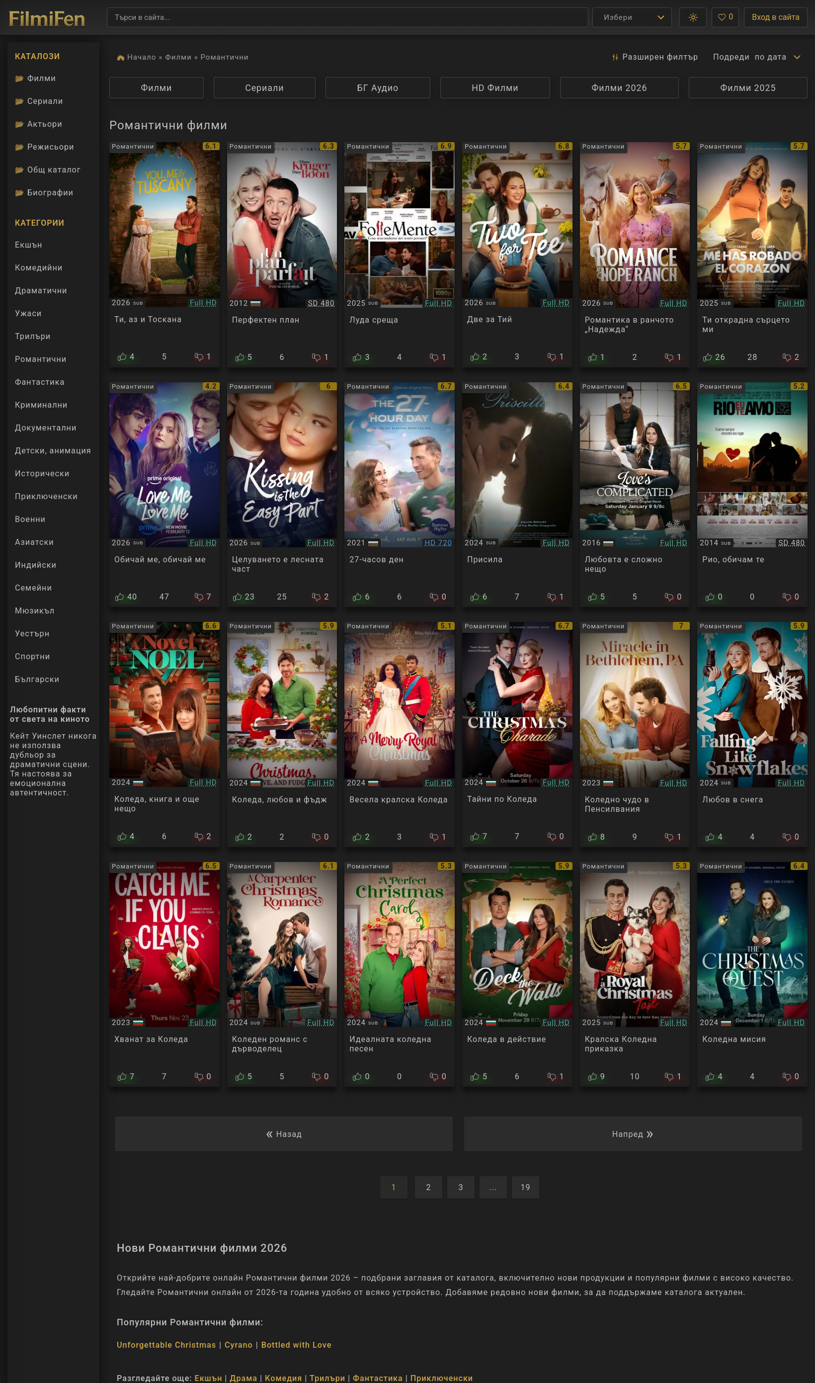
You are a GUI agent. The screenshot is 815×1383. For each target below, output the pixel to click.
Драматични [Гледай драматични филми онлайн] (41, 290)
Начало (141, 57)
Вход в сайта (776, 17)
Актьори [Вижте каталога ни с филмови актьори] (39, 124)
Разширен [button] (654, 57)
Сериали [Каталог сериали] (39, 101)
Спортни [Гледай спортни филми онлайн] (32, 656)
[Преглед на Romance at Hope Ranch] (635, 254)
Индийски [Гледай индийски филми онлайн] (36, 565)
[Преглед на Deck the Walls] (517, 974)
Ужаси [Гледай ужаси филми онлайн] (28, 313)
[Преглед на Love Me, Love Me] (164, 494)
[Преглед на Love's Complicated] (635, 494)
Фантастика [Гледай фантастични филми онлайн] (40, 382)
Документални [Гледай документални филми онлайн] (46, 427)
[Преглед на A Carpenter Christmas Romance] (282, 974)
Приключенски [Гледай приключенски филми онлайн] (46, 496)
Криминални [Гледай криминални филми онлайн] (41, 405)
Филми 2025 (748, 88)
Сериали (264, 88)
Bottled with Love (296, 1345)
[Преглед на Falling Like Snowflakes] (752, 734)
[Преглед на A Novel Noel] (164, 734)
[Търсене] (347, 17)
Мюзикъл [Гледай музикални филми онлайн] (35, 610)
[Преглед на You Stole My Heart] (752, 254)
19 (525, 1187)
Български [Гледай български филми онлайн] (37, 679)
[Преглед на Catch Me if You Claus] (164, 974)
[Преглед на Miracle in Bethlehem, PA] (635, 734)
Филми (178, 57)
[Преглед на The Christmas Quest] (752, 974)
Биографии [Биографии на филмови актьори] (44, 192)
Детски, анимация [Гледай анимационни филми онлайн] (53, 450)
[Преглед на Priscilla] (517, 494)
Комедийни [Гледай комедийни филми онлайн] (39, 267)
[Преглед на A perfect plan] (282, 254)
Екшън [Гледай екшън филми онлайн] (28, 245)
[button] (693, 17)
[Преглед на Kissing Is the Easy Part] (282, 494)
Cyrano (239, 1345)
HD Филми (495, 88)
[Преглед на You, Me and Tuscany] (164, 254)
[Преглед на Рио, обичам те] (752, 494)
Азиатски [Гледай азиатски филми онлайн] (34, 542)
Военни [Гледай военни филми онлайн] (30, 519)
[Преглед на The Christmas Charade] (517, 734)
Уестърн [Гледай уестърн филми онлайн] (32, 633)
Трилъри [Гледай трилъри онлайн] (32, 339)
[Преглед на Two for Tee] (517, 254)
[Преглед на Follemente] (399, 254)
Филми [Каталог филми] (35, 78)
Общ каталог (48, 169)
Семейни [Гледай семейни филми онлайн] (33, 588)
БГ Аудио (378, 88)
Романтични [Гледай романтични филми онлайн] (41, 359)
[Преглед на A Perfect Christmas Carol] (399, 974)
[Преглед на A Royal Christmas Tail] (635, 974)
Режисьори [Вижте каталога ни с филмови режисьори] (44, 147)
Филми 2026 (620, 88)
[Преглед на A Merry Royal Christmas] (399, 734)
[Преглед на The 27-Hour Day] (399, 494)
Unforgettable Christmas (166, 1345)
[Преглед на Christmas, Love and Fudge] (282, 734)
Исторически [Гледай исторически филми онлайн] (42, 473)
